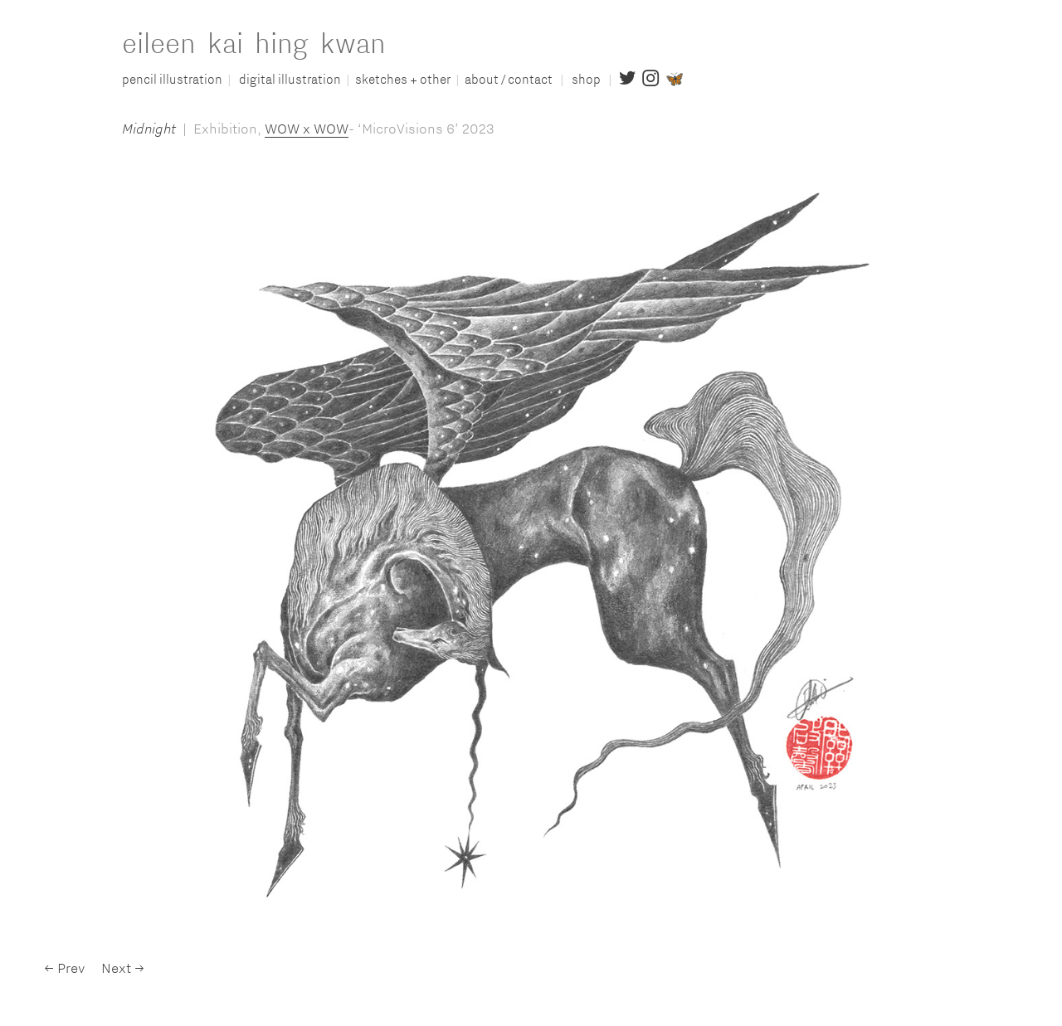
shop (589, 79)
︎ (650, 79)
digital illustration (290, 79)
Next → (122, 967)
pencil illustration (172, 79)
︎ (627, 79)
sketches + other (403, 79)
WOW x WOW (306, 128)
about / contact (511, 79)
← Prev (64, 967)
